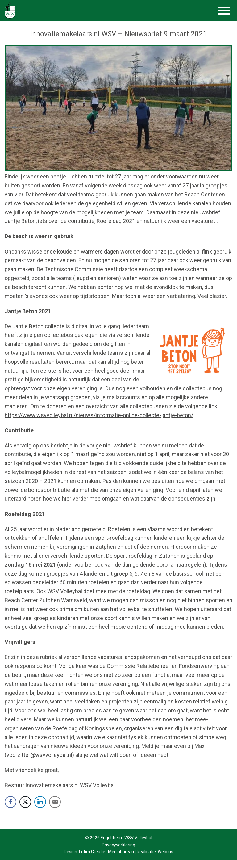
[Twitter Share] (25, 802)
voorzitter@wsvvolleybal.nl (39, 755)
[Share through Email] (55, 802)
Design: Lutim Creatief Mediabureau (99, 851)
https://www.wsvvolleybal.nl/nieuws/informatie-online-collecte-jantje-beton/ (99, 415)
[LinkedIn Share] (40, 802)
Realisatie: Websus (155, 851)
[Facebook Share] (10, 802)
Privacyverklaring (118, 844)
